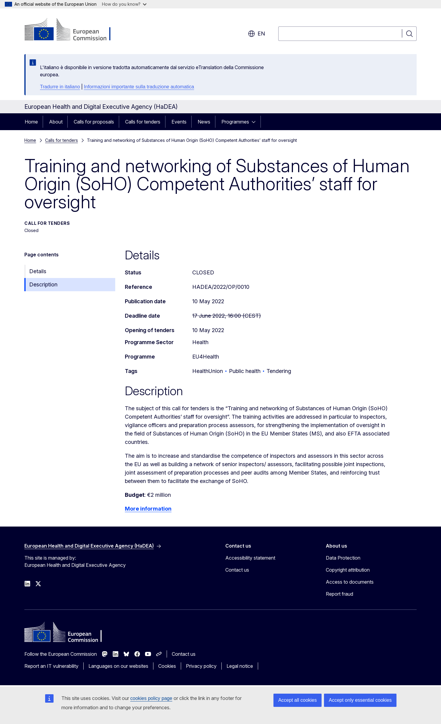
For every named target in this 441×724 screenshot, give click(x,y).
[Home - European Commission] (73, 30)
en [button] (256, 33)
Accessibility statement (250, 558)
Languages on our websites (118, 666)
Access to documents (350, 582)
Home (31, 122)
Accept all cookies (297, 700)
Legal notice (240, 666)
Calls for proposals (94, 122)
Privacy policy (201, 666)
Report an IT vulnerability (51, 666)
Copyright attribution (348, 570)
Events (179, 122)
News (204, 122)
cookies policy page (151, 698)
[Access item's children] (255, 121)
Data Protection (343, 558)
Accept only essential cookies (360, 700)
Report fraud (339, 594)
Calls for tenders (142, 122)
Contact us (237, 570)
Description (43, 284)
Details (37, 271)
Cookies (167, 666)
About (56, 122)
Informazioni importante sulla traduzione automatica (139, 86)
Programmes (235, 122)
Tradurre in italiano (60, 86)
